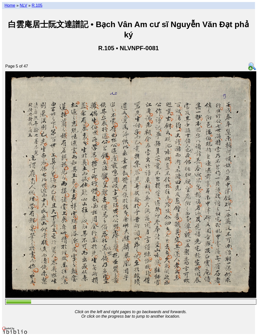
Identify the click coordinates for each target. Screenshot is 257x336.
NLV (23, 5)
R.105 (37, 5)
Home (10, 5)
